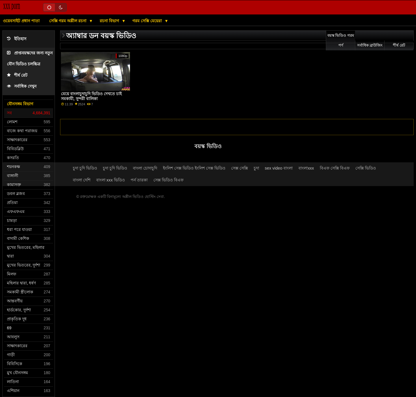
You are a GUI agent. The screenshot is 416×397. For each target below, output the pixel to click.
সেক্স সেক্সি (239, 168)
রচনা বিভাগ (110, 21)
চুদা (256, 168)
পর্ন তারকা (139, 180)
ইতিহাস (16, 39)
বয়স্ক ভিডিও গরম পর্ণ (340, 40)
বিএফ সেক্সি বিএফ (335, 168)
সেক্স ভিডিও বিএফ (168, 180)
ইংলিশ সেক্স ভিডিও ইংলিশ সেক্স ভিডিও (194, 168)
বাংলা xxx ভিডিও (110, 180)
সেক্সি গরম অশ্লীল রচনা (68, 21)
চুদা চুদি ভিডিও (85, 168)
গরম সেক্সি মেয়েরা (147, 21)
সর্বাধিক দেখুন (21, 86)
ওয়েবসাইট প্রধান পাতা (21, 21)
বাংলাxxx (306, 168)
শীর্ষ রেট (17, 75)
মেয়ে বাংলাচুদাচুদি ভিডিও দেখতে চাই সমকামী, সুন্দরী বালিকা (91, 96)
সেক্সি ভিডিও (365, 168)
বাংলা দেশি (81, 180)
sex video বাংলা (279, 168)
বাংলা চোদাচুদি (145, 168)
